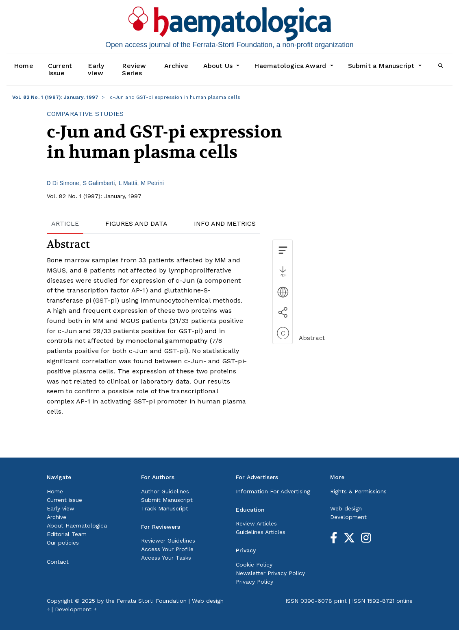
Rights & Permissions (358, 491)
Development (348, 517)
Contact (58, 561)
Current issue (64, 500)
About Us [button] (219, 66)
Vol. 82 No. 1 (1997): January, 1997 (55, 97)
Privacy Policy (254, 581)
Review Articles (256, 523)
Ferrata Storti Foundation (152, 600)
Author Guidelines (165, 491)
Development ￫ (75, 609)
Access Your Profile (167, 549)
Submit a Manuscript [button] (382, 66)
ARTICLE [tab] (65, 223)
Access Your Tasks (166, 557)
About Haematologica (77, 525)
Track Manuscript (164, 508)
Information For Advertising (273, 491)
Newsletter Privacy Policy (270, 573)
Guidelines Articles (260, 532)
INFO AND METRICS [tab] (225, 223)
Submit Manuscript (167, 500)
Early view (96, 69)
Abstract (312, 338)
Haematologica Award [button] (291, 66)
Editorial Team (67, 534)
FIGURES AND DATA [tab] (136, 223)
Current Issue (60, 69)
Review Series (134, 69)
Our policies (63, 542)
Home (23, 66)
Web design (346, 508)
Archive (176, 66)
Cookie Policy (254, 564)
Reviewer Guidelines (168, 540)
